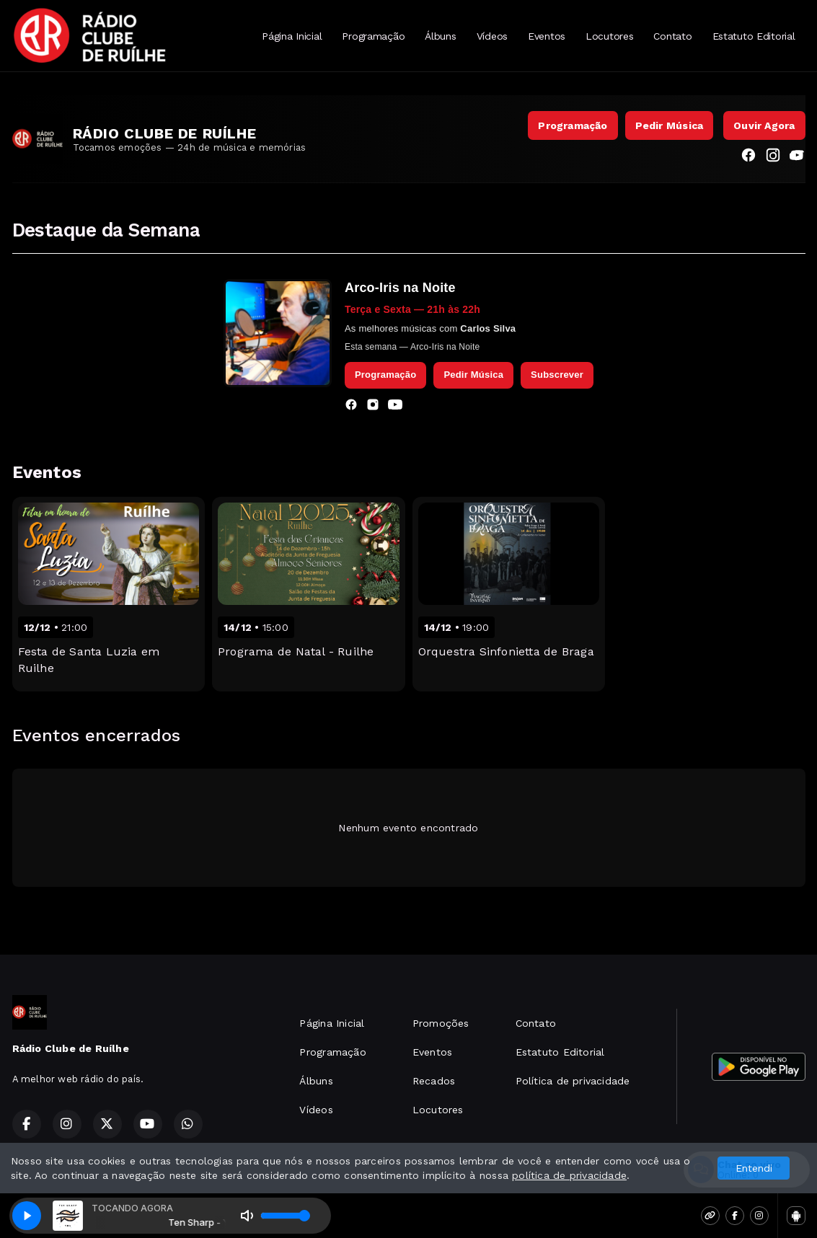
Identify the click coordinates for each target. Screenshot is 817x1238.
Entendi (754, 1168)
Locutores (609, 36)
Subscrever (557, 374)
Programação (373, 36)
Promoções (440, 1023)
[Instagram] (773, 157)
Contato (672, 36)
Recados (433, 1081)
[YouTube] (797, 157)
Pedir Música (669, 125)
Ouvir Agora (764, 125)
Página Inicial (292, 36)
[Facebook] (748, 157)
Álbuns (440, 36)
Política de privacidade (573, 1081)
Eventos (546, 36)
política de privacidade (569, 1175)
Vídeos (492, 36)
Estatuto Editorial (753, 36)
